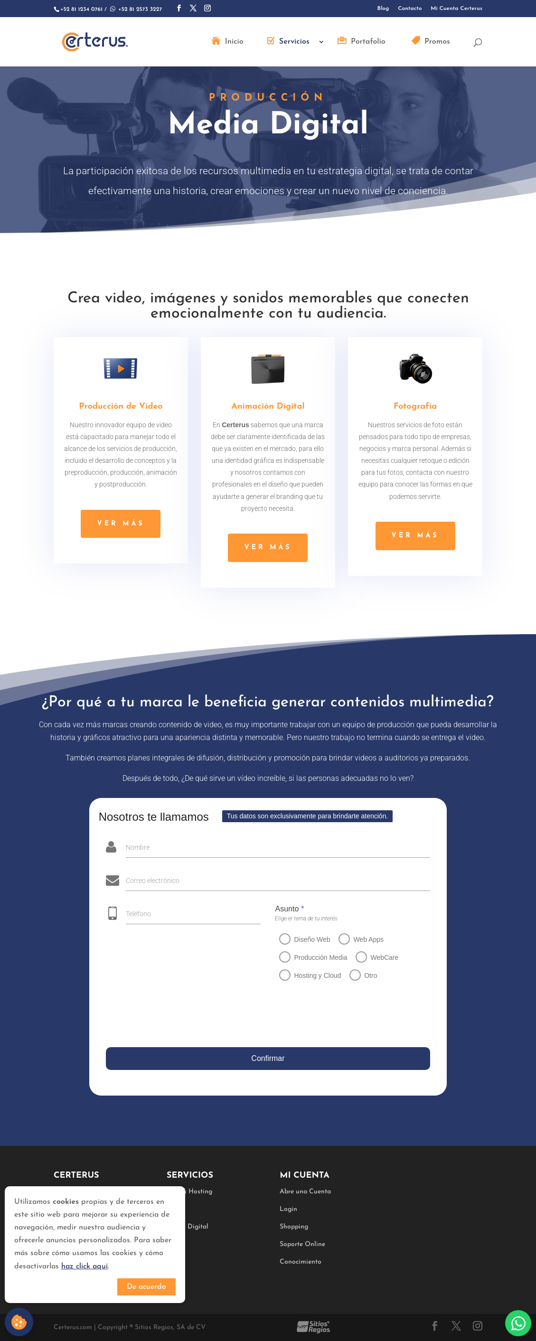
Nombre (137, 847)
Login (288, 1209)
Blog (383, 8)
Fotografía (415, 406)
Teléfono (136, 914)
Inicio (234, 42)
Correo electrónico (152, 880)
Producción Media (319, 957)
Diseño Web (310, 939)
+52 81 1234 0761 (81, 9)
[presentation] (177, 1015)
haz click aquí (84, 1266)
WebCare (383, 957)
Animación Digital (267, 406)
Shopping (294, 1226)
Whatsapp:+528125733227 (518, 1323)
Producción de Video (121, 406)
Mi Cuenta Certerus (456, 8)
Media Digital (187, 1226)
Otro (368, 975)
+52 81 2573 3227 (135, 9)
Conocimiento (300, 1262)
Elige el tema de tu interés (304, 918)
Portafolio (368, 42)
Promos (437, 42)
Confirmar (266, 1058)
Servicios (294, 42)
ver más (120, 523)
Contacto (410, 8)
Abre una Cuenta (305, 1191)
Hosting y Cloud (315, 975)
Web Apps (367, 939)
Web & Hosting (189, 1191)
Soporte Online (302, 1244)
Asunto (287, 909)
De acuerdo (146, 1287)
